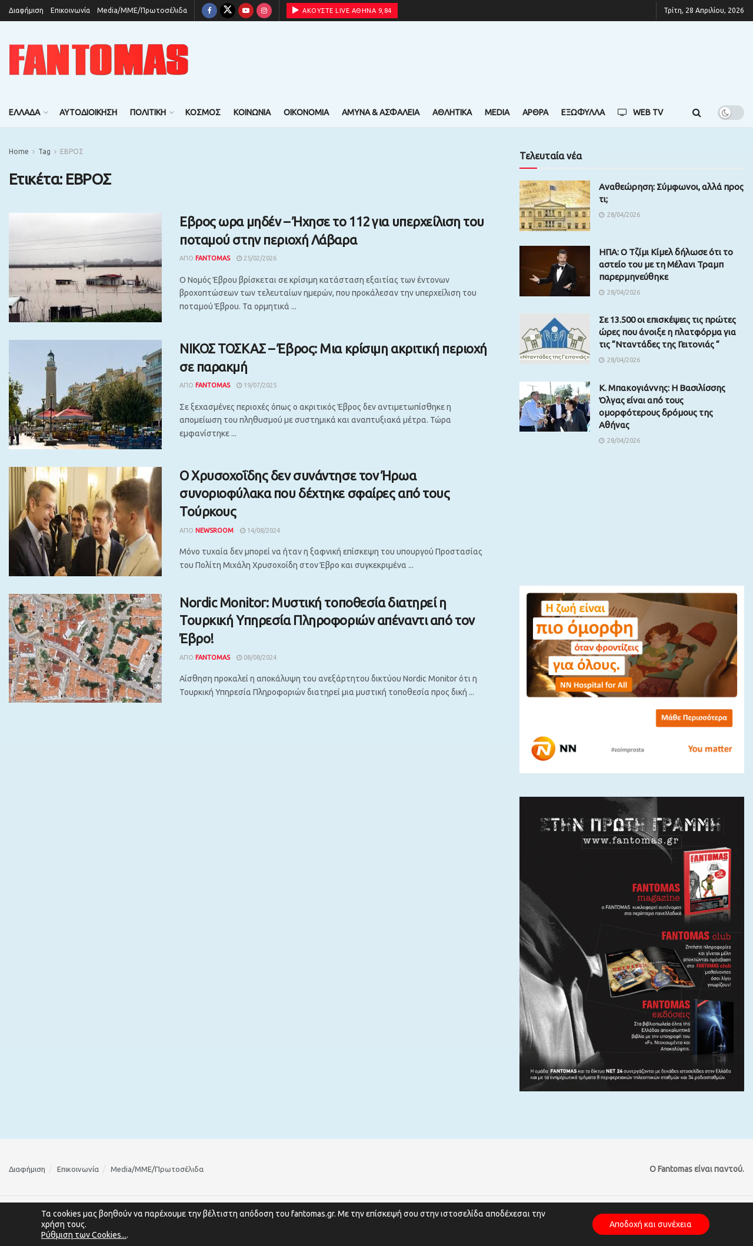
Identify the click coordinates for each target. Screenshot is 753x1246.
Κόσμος (203, 112)
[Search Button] (696, 112)
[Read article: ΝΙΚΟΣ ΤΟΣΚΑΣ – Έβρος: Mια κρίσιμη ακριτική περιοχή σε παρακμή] (85, 394)
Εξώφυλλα (583, 112)
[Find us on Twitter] (227, 10)
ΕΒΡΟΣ (72, 151)
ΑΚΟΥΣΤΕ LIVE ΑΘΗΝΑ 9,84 (342, 10)
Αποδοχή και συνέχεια (650, 1224)
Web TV (640, 112)
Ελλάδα (24, 112)
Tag (44, 151)
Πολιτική (148, 112)
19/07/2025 (256, 385)
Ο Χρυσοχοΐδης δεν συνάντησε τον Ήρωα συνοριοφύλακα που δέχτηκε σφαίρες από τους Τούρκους (314, 493)
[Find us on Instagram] (264, 10)
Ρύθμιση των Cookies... (83, 1235)
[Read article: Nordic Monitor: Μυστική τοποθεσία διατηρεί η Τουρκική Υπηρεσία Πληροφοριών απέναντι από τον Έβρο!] (85, 648)
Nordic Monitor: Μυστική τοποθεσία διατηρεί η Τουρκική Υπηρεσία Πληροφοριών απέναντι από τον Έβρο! (327, 620)
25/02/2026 (256, 258)
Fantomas (212, 258)
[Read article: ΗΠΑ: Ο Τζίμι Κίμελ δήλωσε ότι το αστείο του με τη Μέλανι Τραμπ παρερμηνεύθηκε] (554, 271)
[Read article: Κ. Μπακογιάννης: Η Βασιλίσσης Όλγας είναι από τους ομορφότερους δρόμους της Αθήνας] (554, 407)
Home (19, 151)
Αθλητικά (452, 112)
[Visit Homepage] (99, 60)
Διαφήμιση (26, 10)
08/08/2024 (256, 657)
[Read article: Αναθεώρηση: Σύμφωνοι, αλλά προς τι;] (554, 206)
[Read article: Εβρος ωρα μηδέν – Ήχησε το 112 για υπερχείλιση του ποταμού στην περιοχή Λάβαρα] (85, 267)
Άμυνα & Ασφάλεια (380, 112)
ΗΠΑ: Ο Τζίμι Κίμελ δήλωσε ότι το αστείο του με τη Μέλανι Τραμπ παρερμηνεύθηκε (666, 264)
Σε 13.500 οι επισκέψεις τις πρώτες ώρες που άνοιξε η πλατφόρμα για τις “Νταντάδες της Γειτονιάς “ (667, 332)
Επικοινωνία (70, 10)
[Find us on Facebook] (209, 10)
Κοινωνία (252, 112)
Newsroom (214, 530)
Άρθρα (535, 112)
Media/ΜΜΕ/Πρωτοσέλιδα (142, 10)
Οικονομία (306, 112)
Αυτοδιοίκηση (88, 112)
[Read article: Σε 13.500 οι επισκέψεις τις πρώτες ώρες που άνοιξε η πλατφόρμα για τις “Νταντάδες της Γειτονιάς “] (554, 338)
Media (497, 112)
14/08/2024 (260, 530)
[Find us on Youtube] (246, 10)
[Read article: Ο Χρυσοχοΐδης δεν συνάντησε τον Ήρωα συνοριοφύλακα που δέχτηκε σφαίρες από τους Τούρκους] (85, 521)
